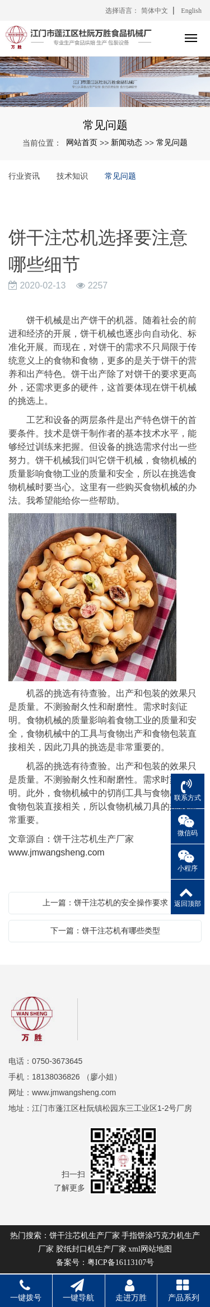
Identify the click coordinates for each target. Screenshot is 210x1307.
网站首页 (81, 142)
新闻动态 (126, 142)
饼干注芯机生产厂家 (84, 1235)
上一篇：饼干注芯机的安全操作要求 (105, 902)
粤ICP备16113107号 (120, 1262)
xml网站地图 (150, 1249)
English (191, 11)
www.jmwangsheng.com (56, 852)
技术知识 (72, 175)
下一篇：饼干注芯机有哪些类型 (105, 930)
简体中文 (154, 11)
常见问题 (172, 142)
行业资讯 (24, 175)
